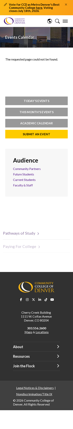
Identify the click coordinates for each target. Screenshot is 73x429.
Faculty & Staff (23, 185)
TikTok (46, 299)
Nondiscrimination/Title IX (34, 394)
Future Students (23, 174)
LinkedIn (39, 299)
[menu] (65, 21)
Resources (21, 356)
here (39, 7)
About (18, 346)
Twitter (33, 299)
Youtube (52, 299)
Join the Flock (24, 366)
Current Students (24, 180)
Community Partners (27, 169)
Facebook (21, 299)
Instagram (27, 299)
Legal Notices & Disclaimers (35, 388)
